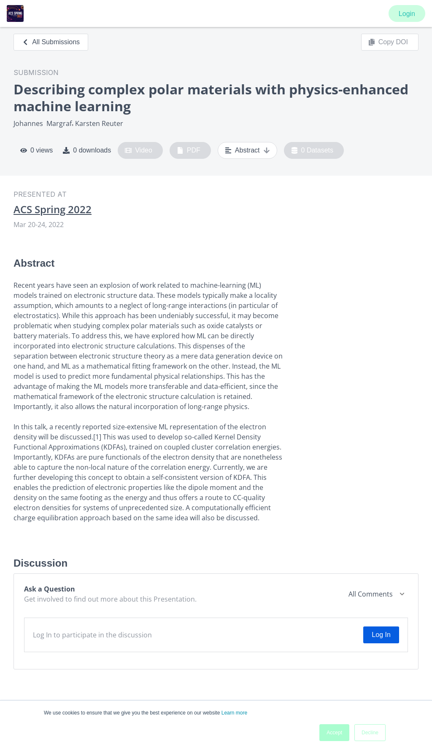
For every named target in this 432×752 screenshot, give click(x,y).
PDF (188, 150)
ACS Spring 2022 (53, 209)
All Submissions (51, 41)
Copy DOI (388, 42)
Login (407, 13)
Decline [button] (370, 733)
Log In (381, 634)
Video (138, 150)
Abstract (247, 150)
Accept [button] (334, 733)
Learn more (234, 713)
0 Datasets (312, 150)
